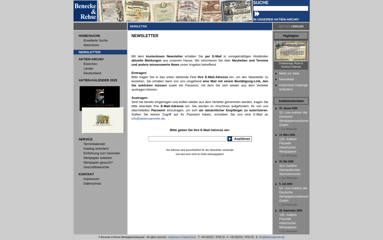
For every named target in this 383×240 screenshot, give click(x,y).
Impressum (174, 237)
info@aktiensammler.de (148, 118)
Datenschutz (189, 237)
